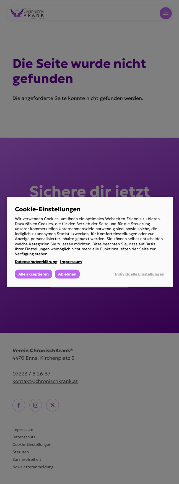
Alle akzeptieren (33, 274)
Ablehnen (67, 274)
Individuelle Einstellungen (139, 274)
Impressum (71, 261)
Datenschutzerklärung (36, 261)
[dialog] (90, 242)
